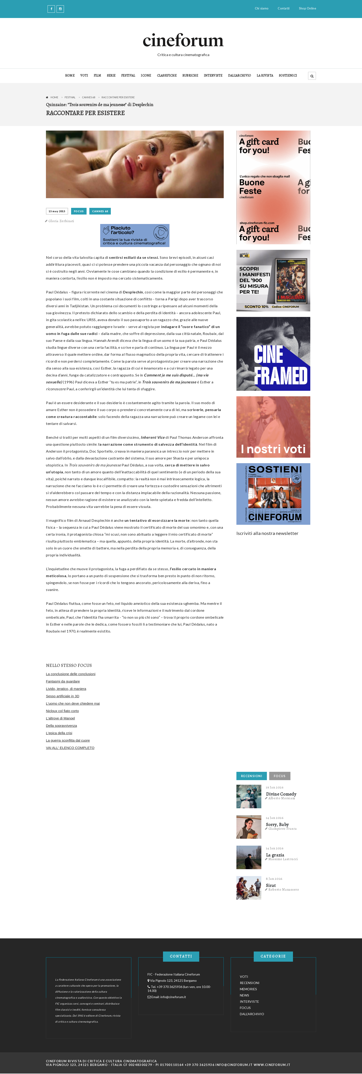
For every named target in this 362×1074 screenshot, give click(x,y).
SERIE (111, 75)
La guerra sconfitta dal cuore (68, 740)
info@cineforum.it (173, 997)
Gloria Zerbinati (61, 221)
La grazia (275, 855)
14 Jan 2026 (275, 817)
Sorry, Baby (277, 824)
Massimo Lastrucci (283, 859)
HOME (70, 75)
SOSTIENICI (288, 75)
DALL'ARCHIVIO (239, 75)
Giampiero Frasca (282, 828)
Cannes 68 (88, 97)
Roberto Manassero (283, 889)
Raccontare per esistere (118, 97)
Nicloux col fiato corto (62, 711)
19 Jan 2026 (275, 787)
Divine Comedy (281, 794)
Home (54, 97)
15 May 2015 (57, 211)
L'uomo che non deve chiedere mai (73, 703)
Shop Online (307, 8)
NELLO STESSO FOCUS (69, 665)
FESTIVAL (128, 75)
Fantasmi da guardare (63, 681)
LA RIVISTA (265, 75)
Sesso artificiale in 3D (62, 696)
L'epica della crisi (59, 733)
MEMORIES (248, 989)
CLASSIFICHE (167, 75)
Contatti (284, 8)
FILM (97, 75)
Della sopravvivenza (61, 726)
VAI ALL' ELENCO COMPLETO (70, 748)
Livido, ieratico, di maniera (66, 689)
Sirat (271, 885)
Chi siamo (262, 8)
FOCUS (79, 211)
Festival (70, 97)
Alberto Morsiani (281, 798)
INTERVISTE (213, 75)
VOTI (84, 75)
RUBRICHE (190, 75)
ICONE (146, 75)
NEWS (244, 995)
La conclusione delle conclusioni (70, 674)
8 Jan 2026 (274, 878)
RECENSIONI (251, 776)
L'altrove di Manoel (60, 718)
